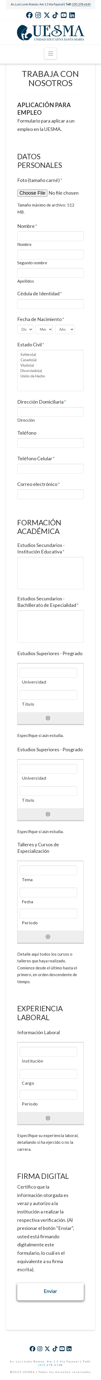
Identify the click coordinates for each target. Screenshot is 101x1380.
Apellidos (25, 281)
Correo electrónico (38, 484)
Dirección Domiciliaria (41, 402)
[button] (50, 53)
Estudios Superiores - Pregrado (49, 653)
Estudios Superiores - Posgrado (50, 749)
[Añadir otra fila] (48, 718)
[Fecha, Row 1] (48, 892)
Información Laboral (38, 1032)
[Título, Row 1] (48, 695)
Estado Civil (30, 344)
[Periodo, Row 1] (48, 913)
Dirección (26, 420)
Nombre (27, 226)
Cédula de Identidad (39, 293)
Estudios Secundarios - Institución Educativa (41, 548)
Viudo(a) (50, 365)
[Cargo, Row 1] (48, 1074)
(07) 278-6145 (81, 4)
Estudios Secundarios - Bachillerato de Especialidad (48, 602)
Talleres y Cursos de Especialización (38, 847)
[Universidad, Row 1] (48, 673)
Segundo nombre (32, 263)
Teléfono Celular (36, 458)
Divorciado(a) (50, 370)
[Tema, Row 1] (48, 870)
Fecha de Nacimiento (40, 319)
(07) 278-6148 (50, 1365)
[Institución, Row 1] (48, 1052)
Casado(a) (50, 360)
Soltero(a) (50, 354)
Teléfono (26, 433)
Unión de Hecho (50, 376)
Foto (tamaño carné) (39, 180)
